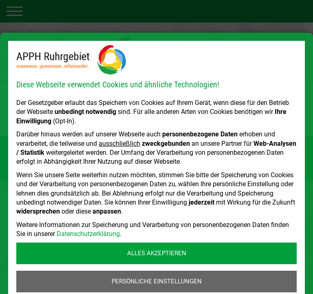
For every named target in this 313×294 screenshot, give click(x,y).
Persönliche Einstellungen (157, 281)
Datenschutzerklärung (88, 234)
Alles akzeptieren (156, 253)
